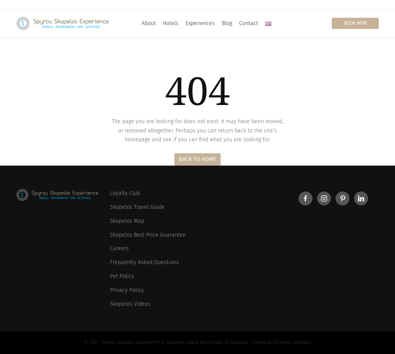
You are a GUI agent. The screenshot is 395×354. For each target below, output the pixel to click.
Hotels (171, 23)
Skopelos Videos (130, 304)
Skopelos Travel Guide (137, 207)
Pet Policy (122, 276)
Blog (227, 23)
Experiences (200, 23)
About (149, 23)
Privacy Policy (127, 290)
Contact (248, 23)
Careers (119, 248)
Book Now (355, 23)
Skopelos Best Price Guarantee (148, 235)
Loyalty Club (125, 193)
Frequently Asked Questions (144, 262)
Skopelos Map (127, 221)
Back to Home (197, 159)
